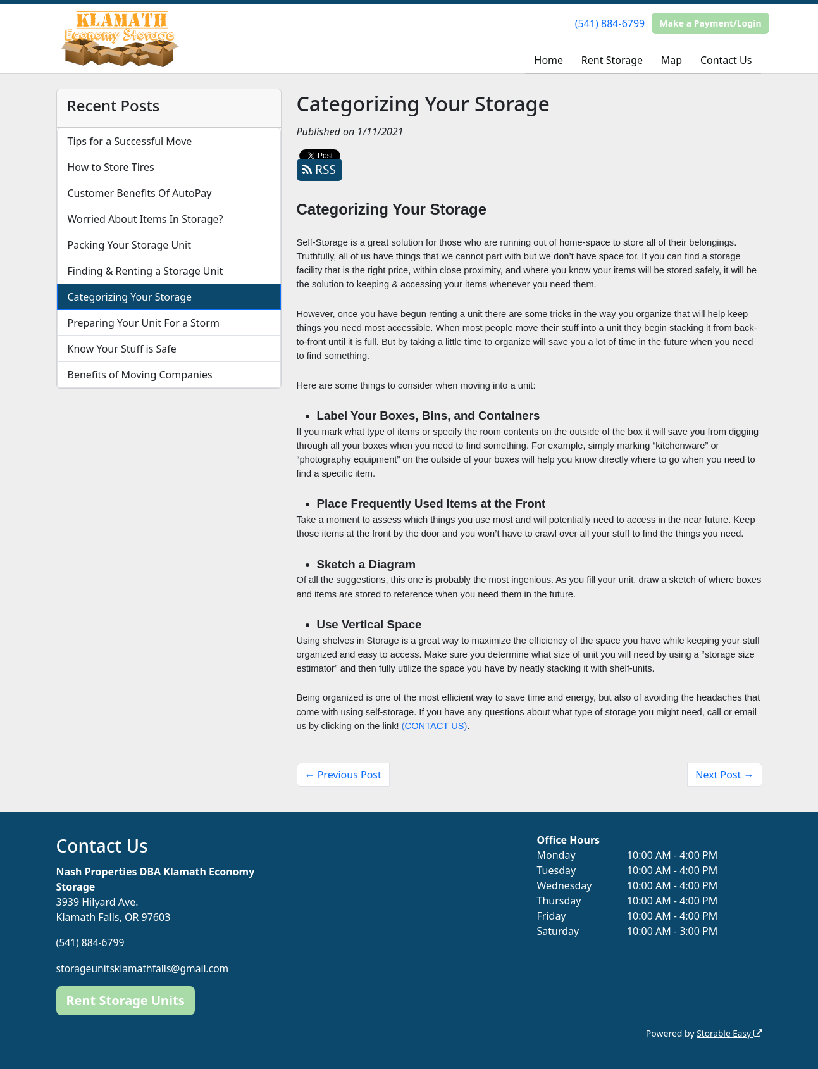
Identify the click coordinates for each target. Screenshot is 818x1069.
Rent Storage (612, 60)
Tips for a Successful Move (130, 141)
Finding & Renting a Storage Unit (145, 271)
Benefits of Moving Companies (140, 375)
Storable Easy (728, 1033)
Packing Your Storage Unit (130, 245)
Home (549, 60)
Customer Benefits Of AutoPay (140, 193)
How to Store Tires (111, 167)
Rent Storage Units (125, 999)
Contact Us (726, 60)
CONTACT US (434, 726)
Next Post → (724, 775)
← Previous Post (343, 775)
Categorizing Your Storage (130, 297)
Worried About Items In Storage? (145, 219)
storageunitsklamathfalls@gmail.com (144, 968)
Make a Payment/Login (710, 23)
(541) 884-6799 (610, 23)
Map (671, 60)
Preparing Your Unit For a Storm (144, 323)
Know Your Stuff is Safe (122, 349)
